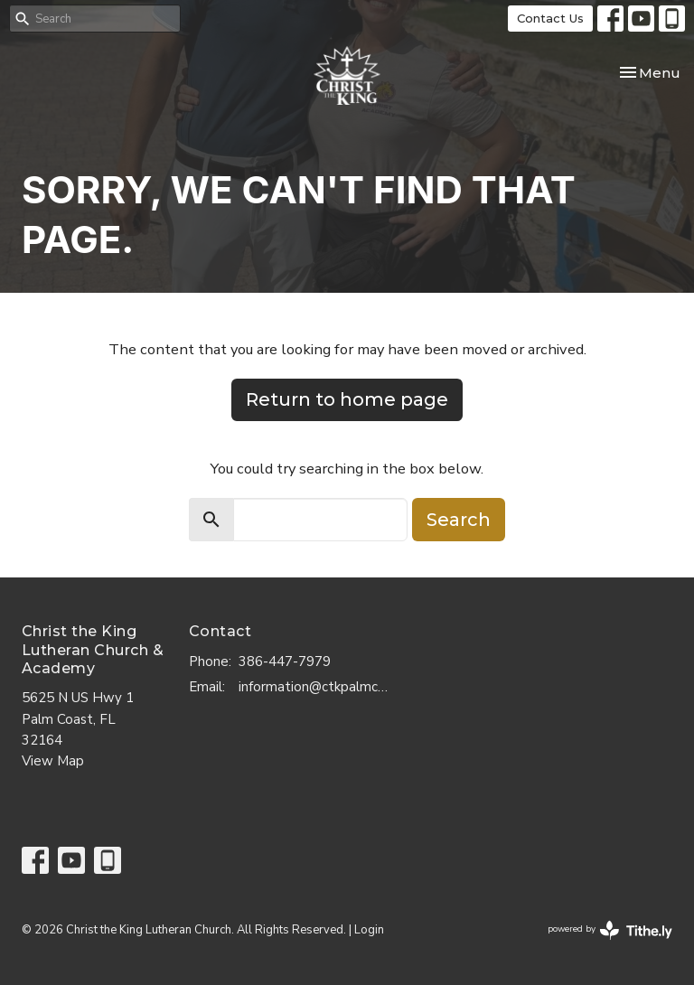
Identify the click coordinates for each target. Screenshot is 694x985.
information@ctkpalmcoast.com (316, 687)
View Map (53, 761)
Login (369, 930)
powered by (610, 930)
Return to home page (347, 399)
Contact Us (550, 18)
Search (459, 519)
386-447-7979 (285, 661)
